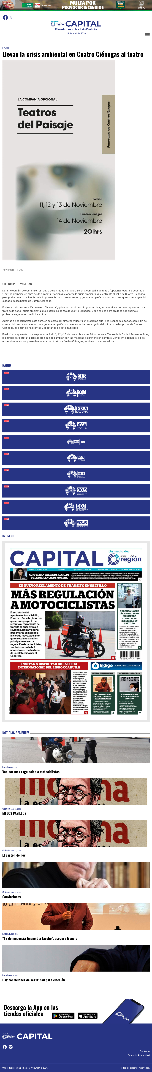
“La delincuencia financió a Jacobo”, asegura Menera (40, 938)
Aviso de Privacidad (139, 1055)
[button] (147, 35)
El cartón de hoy (13, 855)
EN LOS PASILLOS (14, 813)
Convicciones (11, 897)
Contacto (145, 1051)
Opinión (6, 809)
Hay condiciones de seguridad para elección (33, 980)
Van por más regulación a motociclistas (31, 772)
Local (5, 48)
